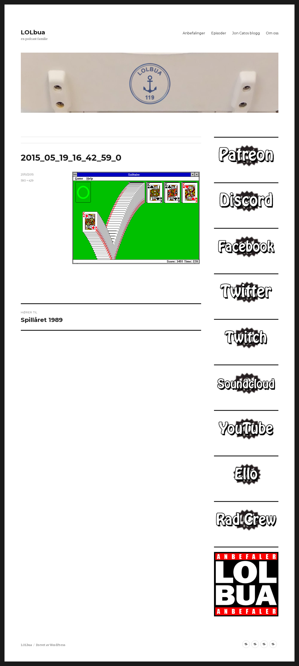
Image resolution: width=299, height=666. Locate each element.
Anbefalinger (194, 33)
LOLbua (33, 32)
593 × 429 (27, 180)
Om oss (272, 33)
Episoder (218, 33)
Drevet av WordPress (50, 645)
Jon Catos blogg (246, 33)
